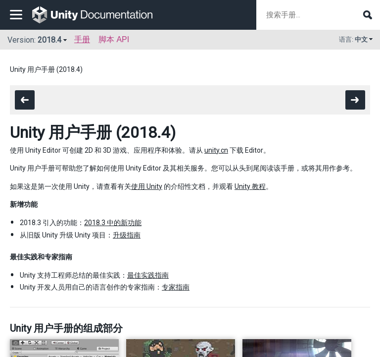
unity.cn (216, 150)
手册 (82, 39)
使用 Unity (146, 186)
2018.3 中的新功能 (113, 223)
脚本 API (113, 39)
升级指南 (127, 235)
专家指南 (176, 287)
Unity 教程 (250, 186)
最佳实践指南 (148, 275)
